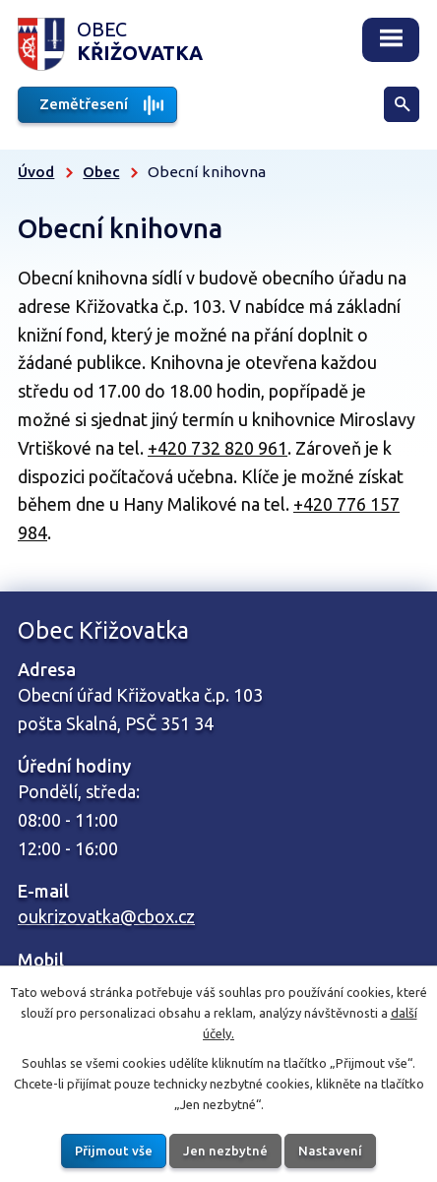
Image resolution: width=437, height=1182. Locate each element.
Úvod (36, 171)
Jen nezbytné (225, 1149)
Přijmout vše (114, 1149)
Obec (101, 171)
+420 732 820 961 (217, 448)
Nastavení (330, 1149)
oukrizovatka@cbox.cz (106, 916)
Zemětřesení (83, 103)
